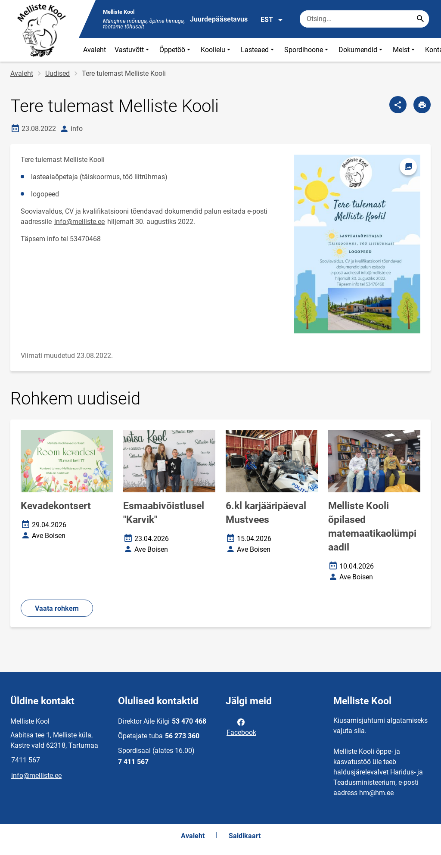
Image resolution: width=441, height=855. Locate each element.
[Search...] (420, 19)
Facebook (241, 726)
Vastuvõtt (133, 50)
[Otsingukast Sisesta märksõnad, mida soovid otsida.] (364, 19)
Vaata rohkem (57, 608)
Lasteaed (258, 50)
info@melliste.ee (79, 222)
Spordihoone (307, 50)
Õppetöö (175, 50)
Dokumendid (361, 50)
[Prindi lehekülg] (422, 104)
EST (272, 20)
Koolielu (216, 50)
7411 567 (25, 760)
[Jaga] (398, 104)
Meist (404, 50)
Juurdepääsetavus (219, 19)
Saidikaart (245, 836)
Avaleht (94, 50)
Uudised (57, 73)
